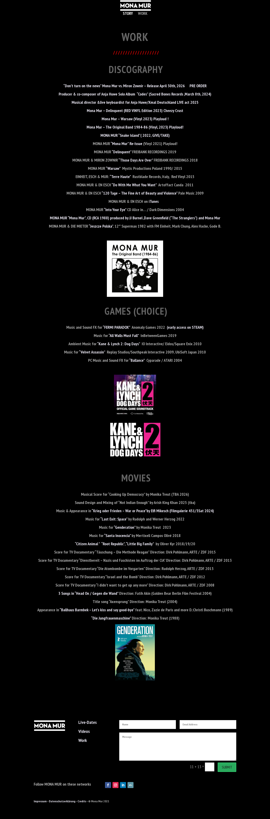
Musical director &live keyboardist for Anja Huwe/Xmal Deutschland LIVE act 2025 (135, 102)
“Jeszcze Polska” (100, 226)
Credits (82, 801)
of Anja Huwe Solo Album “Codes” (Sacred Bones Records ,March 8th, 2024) (154, 94)
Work (142, 14)
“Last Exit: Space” (113, 519)
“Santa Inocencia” (117, 535)
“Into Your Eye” (115, 209)
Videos (84, 731)
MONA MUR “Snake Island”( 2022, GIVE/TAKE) (135, 135)
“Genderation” (124, 527)
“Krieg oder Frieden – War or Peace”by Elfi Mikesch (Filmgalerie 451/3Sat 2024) (152, 510)
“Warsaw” (113, 168)
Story (128, 14)
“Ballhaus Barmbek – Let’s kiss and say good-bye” (97, 609)
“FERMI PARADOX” (116, 327)
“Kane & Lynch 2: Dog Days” (118, 343)
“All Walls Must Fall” (123, 335)
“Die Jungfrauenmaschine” (111, 618)
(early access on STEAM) (185, 327)
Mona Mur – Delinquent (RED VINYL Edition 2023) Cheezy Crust (135, 110)
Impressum (40, 801)
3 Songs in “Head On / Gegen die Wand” (88, 593)
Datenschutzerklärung (62, 801)
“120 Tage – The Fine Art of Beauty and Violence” (140, 193)
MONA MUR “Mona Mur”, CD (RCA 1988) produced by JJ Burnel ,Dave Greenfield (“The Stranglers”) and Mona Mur (135, 217)
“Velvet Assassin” (92, 352)
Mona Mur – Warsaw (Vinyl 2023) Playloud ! (135, 118)
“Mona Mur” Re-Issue (126, 143)
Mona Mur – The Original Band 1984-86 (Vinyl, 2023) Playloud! (135, 127)
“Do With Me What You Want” (135, 184)
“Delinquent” (121, 151)
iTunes (155, 201)
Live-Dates (87, 722)
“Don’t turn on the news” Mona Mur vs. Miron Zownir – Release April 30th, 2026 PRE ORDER (135, 85)
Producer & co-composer (78, 94)
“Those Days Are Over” (135, 160)
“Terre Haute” (120, 176)
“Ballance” (137, 360)
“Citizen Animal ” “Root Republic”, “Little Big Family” (114, 543)
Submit (227, 767)
